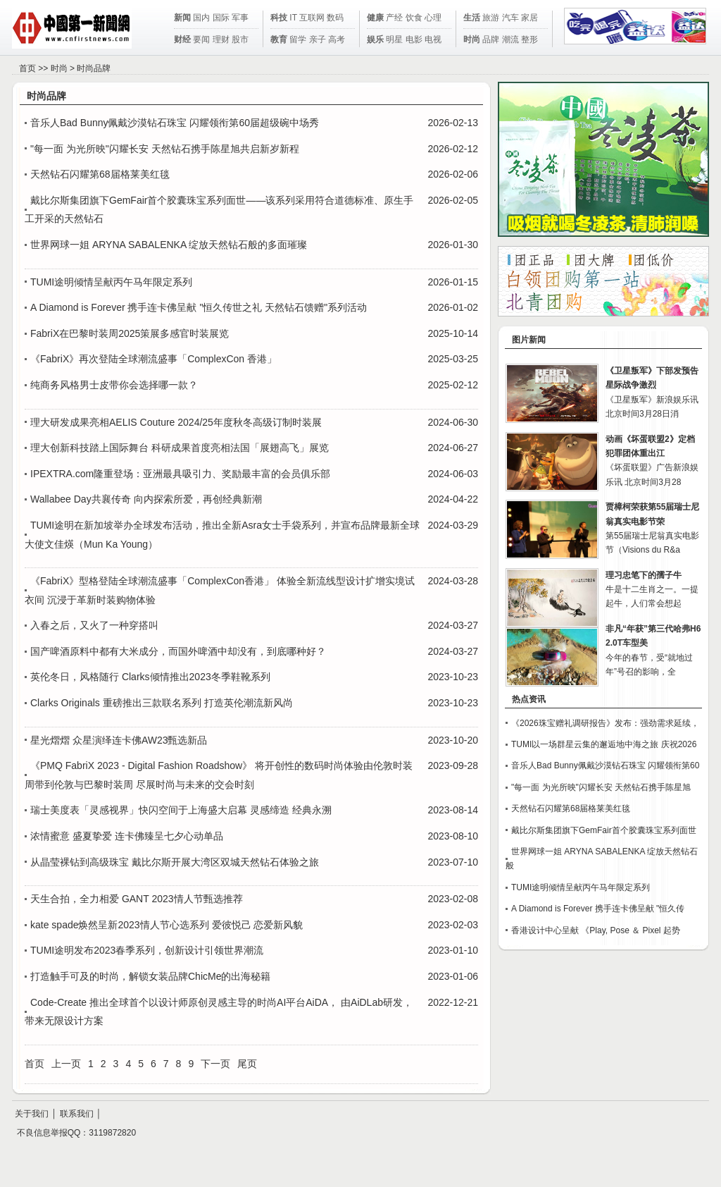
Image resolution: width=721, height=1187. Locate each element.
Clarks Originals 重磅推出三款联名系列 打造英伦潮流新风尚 (161, 702)
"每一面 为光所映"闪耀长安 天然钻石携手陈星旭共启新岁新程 (164, 148)
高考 (336, 39)
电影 (414, 39)
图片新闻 (529, 340)
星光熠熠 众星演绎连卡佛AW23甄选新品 (119, 740)
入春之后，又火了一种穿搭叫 (94, 625)
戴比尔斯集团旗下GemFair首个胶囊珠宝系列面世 (603, 830)
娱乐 (375, 39)
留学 (297, 39)
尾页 (247, 1063)
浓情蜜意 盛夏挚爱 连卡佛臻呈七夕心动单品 (126, 836)
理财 (221, 39)
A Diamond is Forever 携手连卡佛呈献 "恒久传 (597, 909)
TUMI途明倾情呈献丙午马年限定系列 (111, 282)
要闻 (201, 39)
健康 (375, 18)
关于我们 (32, 1114)
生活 (471, 18)
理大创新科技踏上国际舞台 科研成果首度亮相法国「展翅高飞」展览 (179, 447)
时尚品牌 (94, 68)
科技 (278, 18)
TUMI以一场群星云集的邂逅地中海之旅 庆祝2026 (603, 744)
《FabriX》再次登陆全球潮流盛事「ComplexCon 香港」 (153, 358)
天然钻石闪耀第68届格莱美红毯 (100, 174)
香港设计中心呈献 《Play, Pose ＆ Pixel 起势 (595, 930)
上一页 (66, 1063)
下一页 (215, 1063)
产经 (394, 18)
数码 (335, 18)
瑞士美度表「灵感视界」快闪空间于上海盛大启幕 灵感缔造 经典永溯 (181, 810)
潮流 (510, 39)
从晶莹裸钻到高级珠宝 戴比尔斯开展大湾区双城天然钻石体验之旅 (174, 862)
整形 (529, 39)
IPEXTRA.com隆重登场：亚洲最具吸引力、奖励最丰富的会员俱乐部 (180, 473)
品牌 (490, 39)
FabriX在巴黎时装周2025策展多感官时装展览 (129, 333)
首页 (27, 68)
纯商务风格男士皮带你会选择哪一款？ (114, 384)
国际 (221, 18)
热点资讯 (529, 699)
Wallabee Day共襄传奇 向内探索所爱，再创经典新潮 (146, 499)
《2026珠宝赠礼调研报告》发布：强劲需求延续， (605, 723)
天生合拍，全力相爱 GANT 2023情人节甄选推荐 (136, 898)
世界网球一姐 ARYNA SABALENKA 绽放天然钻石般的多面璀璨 (168, 244)
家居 (529, 18)
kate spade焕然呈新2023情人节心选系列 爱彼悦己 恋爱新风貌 (166, 924)
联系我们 (77, 1114)
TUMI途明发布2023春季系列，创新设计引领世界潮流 (146, 950)
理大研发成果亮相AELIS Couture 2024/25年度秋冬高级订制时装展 (176, 422)
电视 (433, 39)
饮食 (414, 18)
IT (292, 18)
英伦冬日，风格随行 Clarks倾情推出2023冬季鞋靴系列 (150, 676)
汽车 (510, 18)
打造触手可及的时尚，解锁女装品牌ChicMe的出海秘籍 (150, 976)
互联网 (312, 18)
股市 (240, 39)
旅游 (490, 18)
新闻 (182, 18)
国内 (201, 18)
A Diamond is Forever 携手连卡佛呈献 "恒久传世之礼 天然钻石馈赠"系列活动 (198, 307)
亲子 (317, 39)
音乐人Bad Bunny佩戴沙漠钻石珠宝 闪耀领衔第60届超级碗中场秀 (174, 122)
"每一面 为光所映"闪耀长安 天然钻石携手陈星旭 (601, 787)
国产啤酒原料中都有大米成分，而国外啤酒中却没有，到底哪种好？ (178, 651)
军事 (240, 18)
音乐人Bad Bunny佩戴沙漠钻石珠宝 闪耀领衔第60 (605, 765)
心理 (433, 18)
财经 (182, 39)
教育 (278, 39)
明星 (394, 39)
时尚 (471, 39)
